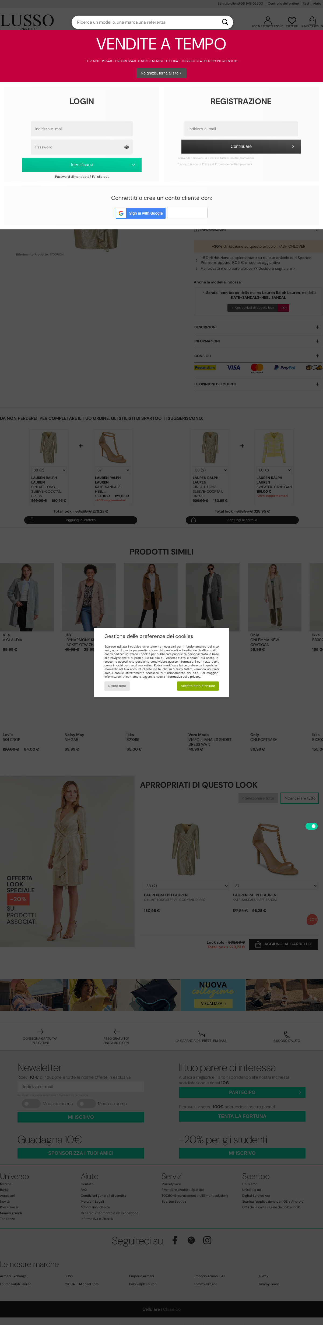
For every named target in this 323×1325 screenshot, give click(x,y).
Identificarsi (103, 164)
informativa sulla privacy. (183, 677)
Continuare (263, 146)
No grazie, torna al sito (161, 73)
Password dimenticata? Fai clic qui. (82, 177)
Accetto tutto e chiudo (198, 686)
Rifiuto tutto (117, 686)
